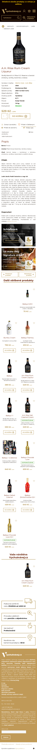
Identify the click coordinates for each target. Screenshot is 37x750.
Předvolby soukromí (7, 744)
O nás (3, 683)
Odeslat (5, 737)
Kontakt (4, 685)
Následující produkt (29, 274)
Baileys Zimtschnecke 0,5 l (27, 496)
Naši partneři (5, 690)
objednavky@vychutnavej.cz (10, 709)
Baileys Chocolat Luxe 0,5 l (9, 536)
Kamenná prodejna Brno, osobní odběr (14, 697)
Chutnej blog (14, 680)
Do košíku (20, 116)
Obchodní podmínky (8, 692)
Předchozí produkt (7, 274)
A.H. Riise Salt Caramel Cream (27, 416)
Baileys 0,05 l (27, 304)
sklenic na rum (12, 221)
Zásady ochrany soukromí (24, 744)
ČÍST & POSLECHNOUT (12, 240)
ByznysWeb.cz (20, 748)
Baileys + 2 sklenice (9, 458)
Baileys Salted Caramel (9, 496)
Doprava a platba (7, 689)
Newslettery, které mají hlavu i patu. (15, 712)
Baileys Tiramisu (27, 338)
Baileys (9, 376)
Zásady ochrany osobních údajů (12, 694)
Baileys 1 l (9, 416)
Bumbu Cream (9, 338)
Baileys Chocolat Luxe (27, 458)
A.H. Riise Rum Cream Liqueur (27, 376)
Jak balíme (5, 687)
